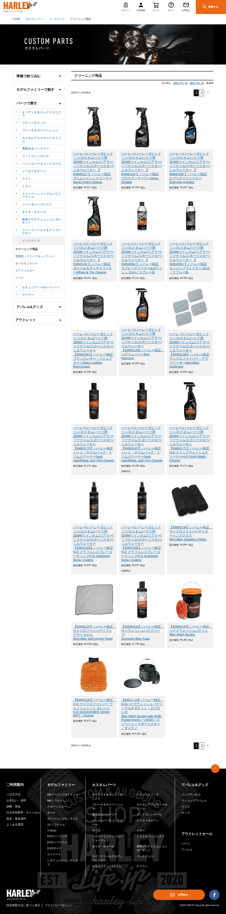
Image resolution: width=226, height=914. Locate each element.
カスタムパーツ (35, 18)
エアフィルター (25, 270)
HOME (17, 18)
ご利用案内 (15, 784)
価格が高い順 (197, 83)
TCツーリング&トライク (62, 818)
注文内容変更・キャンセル (23, 812)
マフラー (28, 294)
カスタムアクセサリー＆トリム (41, 139)
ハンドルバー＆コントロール (41, 163)
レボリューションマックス (62, 862)
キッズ (185, 812)
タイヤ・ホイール (34, 212)
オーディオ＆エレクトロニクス (41, 113)
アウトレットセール (196, 834)
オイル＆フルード (26, 263)
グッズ (185, 806)
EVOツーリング (57, 836)
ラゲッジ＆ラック (34, 122)
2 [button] (202, 93)
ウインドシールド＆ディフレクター (41, 231)
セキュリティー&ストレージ (41, 287)
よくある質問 (14, 824)
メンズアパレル (191, 794)
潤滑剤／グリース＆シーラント (35, 256)
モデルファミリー (61, 785)
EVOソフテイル (57, 842)
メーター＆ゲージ (34, 171)
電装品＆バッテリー (35, 148)
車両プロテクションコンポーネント (41, 221)
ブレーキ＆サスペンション (40, 130)
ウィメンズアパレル (194, 800)
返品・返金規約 (16, 818)
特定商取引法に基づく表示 (23, 905)
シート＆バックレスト (37, 204)
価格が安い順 (180, 83)
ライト (26, 178)
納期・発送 (13, 806)
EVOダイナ (54, 848)
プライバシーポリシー (59, 905)
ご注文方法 (13, 794)
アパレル (187, 849)
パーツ (185, 843)
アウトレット (25, 320)
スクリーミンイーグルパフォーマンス (41, 195)
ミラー (26, 186)
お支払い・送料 (16, 800)
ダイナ (51, 812)
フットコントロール (35, 156)
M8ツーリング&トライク (62, 794)
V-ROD (51, 830)
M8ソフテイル (56, 800)
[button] (206, 92)
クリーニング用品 (26, 249)
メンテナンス (57, 18)
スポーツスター (57, 806)
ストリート (54, 854)
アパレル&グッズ (194, 785)
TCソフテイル (56, 824)
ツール (19, 277)
